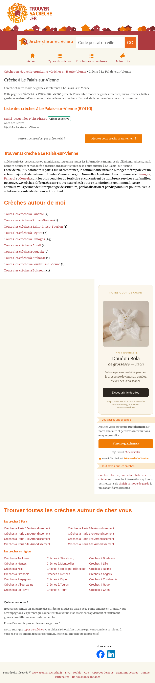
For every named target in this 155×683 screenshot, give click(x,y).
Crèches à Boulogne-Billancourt (66, 568)
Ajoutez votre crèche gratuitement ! (113, 138)
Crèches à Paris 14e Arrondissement (27, 544)
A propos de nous (102, 672)
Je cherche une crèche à (51, 41)
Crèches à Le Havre (16, 589)
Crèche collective (108, 475)
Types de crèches (59, 57)
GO (130, 42)
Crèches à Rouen (100, 584)
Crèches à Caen (99, 589)
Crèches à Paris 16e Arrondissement (91, 544)
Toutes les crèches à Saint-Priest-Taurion (33, 226)
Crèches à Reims (100, 568)
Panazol (9, 178)
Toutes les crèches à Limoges (24, 239)
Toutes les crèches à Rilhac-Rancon (29, 220)
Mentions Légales (127, 672)
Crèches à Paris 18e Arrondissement (91, 528)
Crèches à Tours (57, 589)
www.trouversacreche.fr (47, 672)
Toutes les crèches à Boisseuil (25, 270)
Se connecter (133, 452)
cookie (77, 672)
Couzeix (25, 178)
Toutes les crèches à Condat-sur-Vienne (32, 264)
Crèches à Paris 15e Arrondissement (27, 528)
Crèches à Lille (98, 563)
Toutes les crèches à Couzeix (24, 251)
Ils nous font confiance (86, 676)
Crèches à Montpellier (60, 563)
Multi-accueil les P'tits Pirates (25, 118)
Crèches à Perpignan (17, 579)
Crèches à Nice (13, 568)
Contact (145, 672)
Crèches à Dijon (57, 579)
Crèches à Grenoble (16, 574)
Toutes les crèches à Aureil (22, 245)
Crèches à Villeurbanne (18, 584)
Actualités (122, 57)
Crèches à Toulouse (16, 558)
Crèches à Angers (100, 574)
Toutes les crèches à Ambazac (24, 258)
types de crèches (34, 629)
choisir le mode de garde (134, 483)
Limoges (143, 174)
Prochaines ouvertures (91, 57)
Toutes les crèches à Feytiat (23, 233)
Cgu (86, 672)
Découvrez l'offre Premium (136, 458)
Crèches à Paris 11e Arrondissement (27, 538)
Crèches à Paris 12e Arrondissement (91, 538)
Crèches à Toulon (58, 584)
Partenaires (62, 676)
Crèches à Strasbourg (60, 558)
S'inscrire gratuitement (125, 443)
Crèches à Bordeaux (102, 558)
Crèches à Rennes (58, 574)
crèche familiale (130, 475)
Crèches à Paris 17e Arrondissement (91, 533)
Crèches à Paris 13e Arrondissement (27, 533)
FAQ (67, 672)
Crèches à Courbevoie (103, 579)
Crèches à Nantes (15, 563)
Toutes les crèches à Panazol (24, 214)
